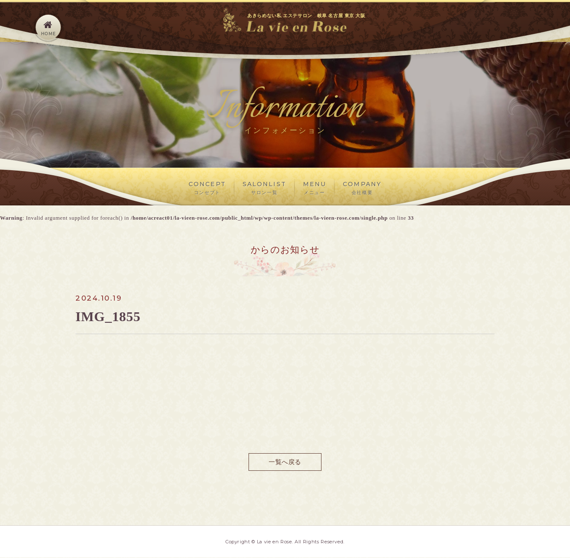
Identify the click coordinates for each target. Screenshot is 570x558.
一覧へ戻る (284, 461)
